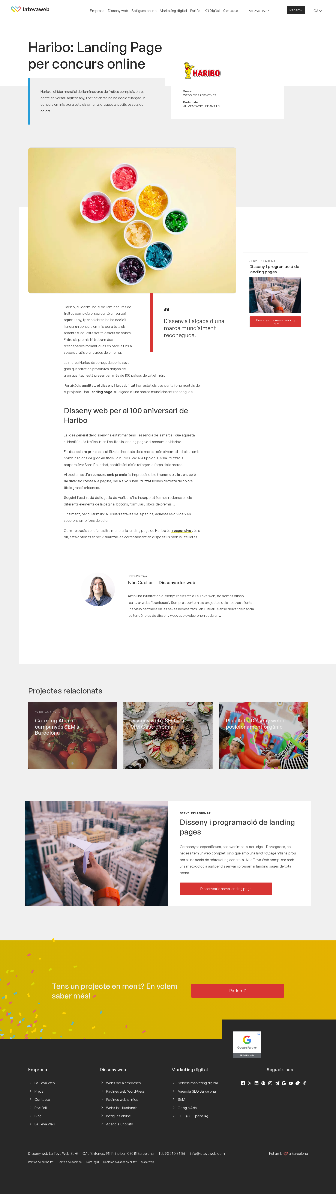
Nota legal (92, 1162)
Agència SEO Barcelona (197, 1091)
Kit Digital (212, 11)
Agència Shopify (119, 1124)
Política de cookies (70, 1162)
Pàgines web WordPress (125, 1091)
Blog (38, 1116)
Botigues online (118, 1116)
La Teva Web (44, 1083)
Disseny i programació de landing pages (274, 269)
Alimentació (193, 106)
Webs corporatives (199, 95)
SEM (181, 1099)
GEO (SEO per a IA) (193, 1116)
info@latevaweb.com (207, 1153)
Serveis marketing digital (198, 1083)
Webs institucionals (122, 1108)
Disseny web (38, 1153)
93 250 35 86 (175, 1153)
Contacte (230, 11)
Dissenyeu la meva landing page (275, 321)
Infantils (212, 106)
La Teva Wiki (44, 1124)
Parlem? (296, 10)
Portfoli (195, 11)
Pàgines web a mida (122, 1099)
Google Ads (187, 1108)
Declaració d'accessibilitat (119, 1162)
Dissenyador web (177, 582)
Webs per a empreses (123, 1083)
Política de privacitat (40, 1162)
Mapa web (147, 1162)
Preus (39, 1091)
